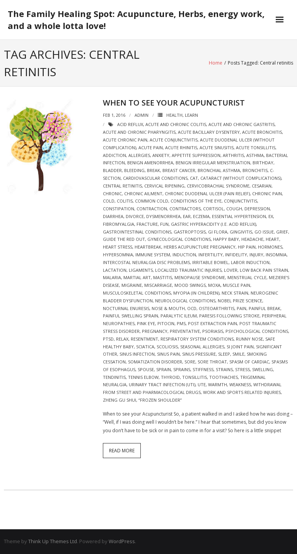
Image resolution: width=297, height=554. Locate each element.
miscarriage (158, 285)
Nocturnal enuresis (126, 308)
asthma (255, 155)
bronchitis (255, 170)
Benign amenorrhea (150, 162)
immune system (152, 254)
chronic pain (267, 193)
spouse (146, 369)
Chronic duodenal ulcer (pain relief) (207, 193)
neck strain (235, 293)
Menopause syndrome (199, 277)
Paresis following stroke (229, 316)
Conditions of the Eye (196, 201)
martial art (137, 277)
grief (282, 232)
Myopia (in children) (196, 293)
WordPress (122, 541)
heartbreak (148, 247)
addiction (114, 155)
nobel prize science (240, 300)
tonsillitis (194, 377)
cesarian (261, 186)
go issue (264, 232)
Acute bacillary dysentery (209, 132)
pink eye (146, 323)
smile (238, 354)
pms (181, 323)
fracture (147, 224)
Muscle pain (236, 285)
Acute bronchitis (262, 132)
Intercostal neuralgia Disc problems (146, 262)
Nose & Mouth (168, 308)
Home (215, 63)
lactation (114, 270)
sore (189, 362)
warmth (217, 384)
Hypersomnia (118, 254)
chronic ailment (143, 193)
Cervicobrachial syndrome (218, 186)
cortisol (213, 208)
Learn (191, 115)
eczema (201, 216)
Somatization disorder (155, 362)
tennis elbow (143, 377)
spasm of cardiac (249, 362)
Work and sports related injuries (242, 392)
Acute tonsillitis (255, 147)
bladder (112, 170)
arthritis (233, 155)
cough (234, 208)
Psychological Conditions (256, 331)
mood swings (190, 285)
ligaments (141, 270)
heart (272, 239)
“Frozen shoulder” (160, 400)
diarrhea (113, 216)
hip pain (247, 247)
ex (270, 216)
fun (164, 224)
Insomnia (276, 254)
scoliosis (167, 346)
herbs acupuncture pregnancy (200, 247)
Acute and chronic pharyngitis (139, 132)
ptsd (108, 339)
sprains (181, 369)
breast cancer (178, 170)
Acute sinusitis (217, 147)
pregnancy (154, 331)
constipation (118, 208)
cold (108, 201)
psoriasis (212, 331)
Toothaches (223, 377)
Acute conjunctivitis (174, 140)
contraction (152, 208)
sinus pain (168, 354)
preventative (185, 331)
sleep (224, 354)
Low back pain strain (264, 270)
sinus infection (137, 354)
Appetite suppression (196, 155)
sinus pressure (199, 354)
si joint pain (240, 346)
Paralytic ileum (178, 316)
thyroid (170, 377)
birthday (263, 162)
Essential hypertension (239, 216)
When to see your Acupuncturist (174, 102)
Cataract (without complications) (240, 178)
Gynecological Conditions (179, 239)
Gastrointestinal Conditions (137, 232)
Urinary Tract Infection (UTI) (162, 384)
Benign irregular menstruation (213, 162)
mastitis (162, 277)
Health (174, 115)
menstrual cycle (246, 277)
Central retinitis (122, 186)
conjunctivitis (240, 201)
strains (224, 369)
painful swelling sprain (130, 316)
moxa (214, 285)
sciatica (145, 346)
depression (257, 208)
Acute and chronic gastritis (241, 124)
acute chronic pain (125, 140)
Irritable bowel (210, 262)
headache (252, 239)
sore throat (212, 362)
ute (202, 384)
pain (241, 308)
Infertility (210, 254)
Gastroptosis (190, 232)
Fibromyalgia (118, 224)
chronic (112, 193)
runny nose (249, 339)
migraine (131, 285)
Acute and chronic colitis (175, 124)
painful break (264, 308)
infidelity (236, 254)
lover (230, 270)
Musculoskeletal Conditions (137, 293)
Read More (122, 450)
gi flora (217, 232)
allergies (139, 155)
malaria (112, 277)
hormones (270, 247)
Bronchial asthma (219, 170)
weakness (240, 384)
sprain (163, 369)
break (153, 170)
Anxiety (160, 155)
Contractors (185, 208)
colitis (125, 201)
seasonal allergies (202, 346)
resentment (144, 339)
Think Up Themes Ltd (52, 541)
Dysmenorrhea (163, 216)
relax (122, 339)
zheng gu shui (119, 400)
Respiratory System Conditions (197, 339)
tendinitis (114, 377)
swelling (262, 369)
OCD (191, 308)
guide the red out (124, 239)
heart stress (117, 247)
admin (141, 115)
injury (256, 254)
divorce (135, 216)
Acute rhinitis (181, 147)
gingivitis (241, 232)
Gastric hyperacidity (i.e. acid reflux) (213, 224)
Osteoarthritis (216, 308)
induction (184, 254)
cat (194, 178)
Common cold (151, 201)
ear (187, 216)
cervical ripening (164, 186)
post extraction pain (212, 323)
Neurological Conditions (185, 300)
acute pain (150, 147)
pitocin (165, 323)
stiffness (203, 369)
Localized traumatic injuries (188, 270)
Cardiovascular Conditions (155, 178)
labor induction (250, 262)
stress (242, 369)
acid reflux (130, 124)
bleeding (134, 170)
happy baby (226, 239)
